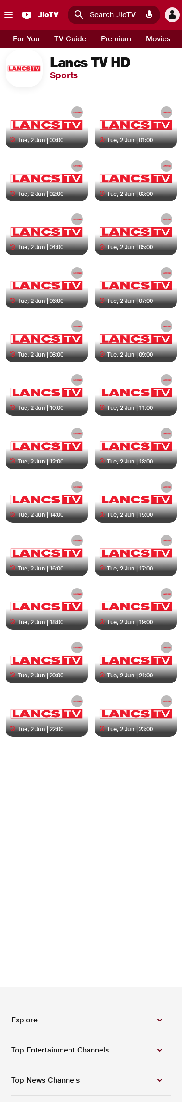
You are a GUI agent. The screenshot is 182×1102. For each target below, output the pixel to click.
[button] (149, 15)
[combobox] (114, 15)
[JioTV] (38, 14)
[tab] (26, 39)
